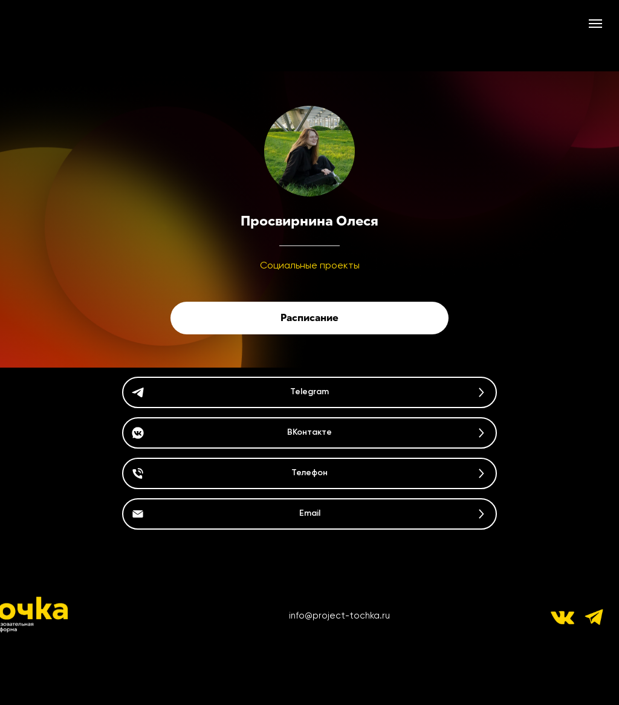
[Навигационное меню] (595, 23)
